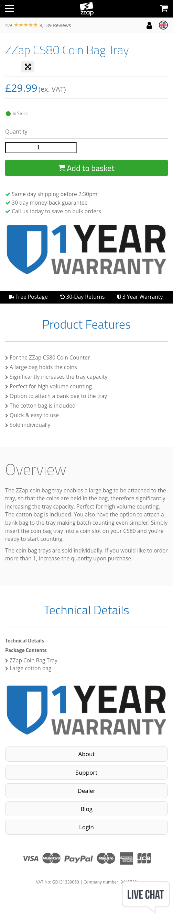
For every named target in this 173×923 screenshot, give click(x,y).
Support (87, 772)
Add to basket (86, 168)
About (86, 754)
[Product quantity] (41, 147)
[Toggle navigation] (9, 8)
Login (86, 827)
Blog (86, 809)
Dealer (86, 791)
